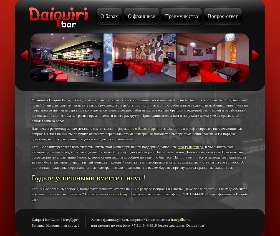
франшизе (159, 128)
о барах (141, 128)
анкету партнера (190, 147)
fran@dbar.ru (130, 194)
